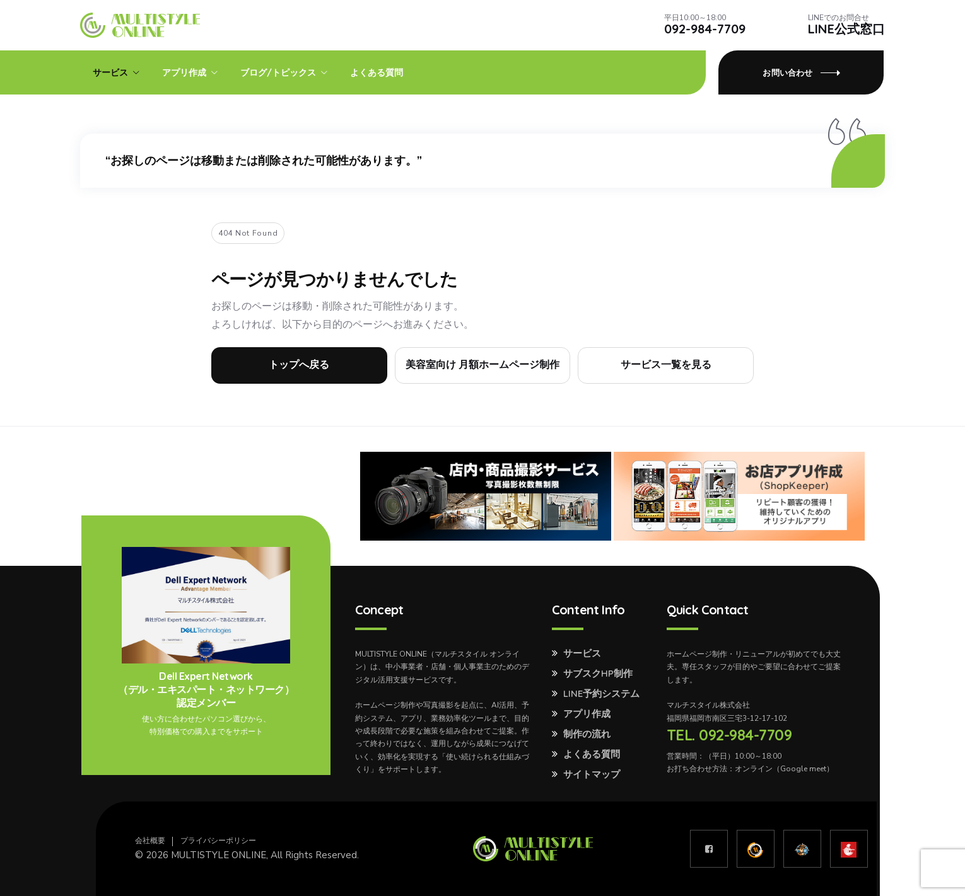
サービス (110, 72)
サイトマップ (591, 774)
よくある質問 (376, 72)
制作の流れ (587, 734)
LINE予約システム (601, 693)
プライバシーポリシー (218, 841)
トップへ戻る (299, 365)
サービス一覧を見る (666, 365)
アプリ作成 (184, 72)
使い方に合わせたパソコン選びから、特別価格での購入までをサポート (206, 725)
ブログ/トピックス (278, 72)
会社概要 (150, 841)
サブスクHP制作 (598, 673)
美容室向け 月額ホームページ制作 (482, 365)
